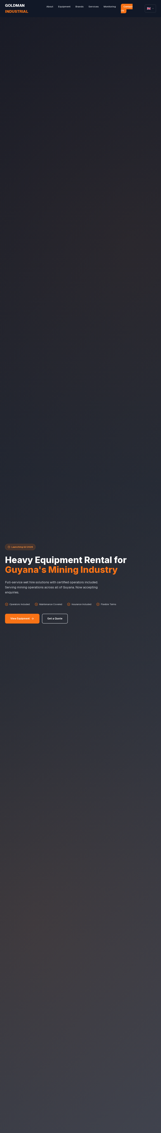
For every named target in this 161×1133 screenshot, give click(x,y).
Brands (79, 6)
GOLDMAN (16, 8)
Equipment (64, 6)
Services (94, 6)
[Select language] (150, 8)
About (49, 6)
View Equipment (22, 618)
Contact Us (127, 8)
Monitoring (110, 6)
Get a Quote (54, 618)
